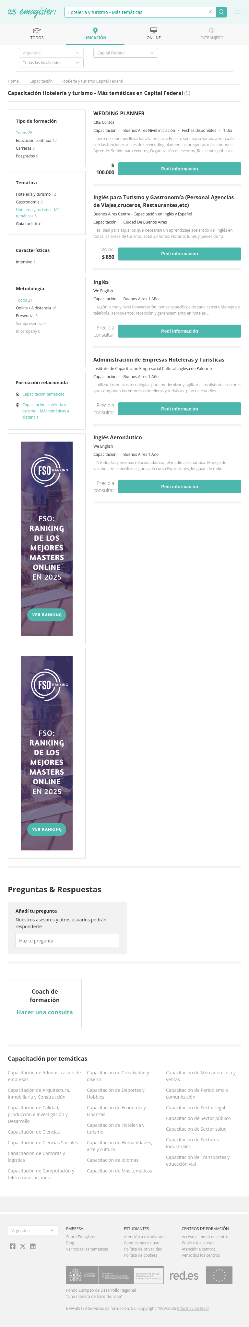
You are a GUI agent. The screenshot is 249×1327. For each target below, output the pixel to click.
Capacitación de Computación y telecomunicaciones (41, 1174)
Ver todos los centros (201, 1255)
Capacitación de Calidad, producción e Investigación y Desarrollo (38, 1114)
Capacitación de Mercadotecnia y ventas (201, 1075)
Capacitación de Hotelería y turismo (116, 1128)
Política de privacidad (143, 1249)
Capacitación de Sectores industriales (192, 1143)
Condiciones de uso (141, 1243)
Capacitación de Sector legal (195, 1107)
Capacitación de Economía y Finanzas (116, 1110)
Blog (70, 1243)
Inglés (101, 281)
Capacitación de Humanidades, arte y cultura (119, 1145)
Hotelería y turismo (34, 194)
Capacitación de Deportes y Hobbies (116, 1093)
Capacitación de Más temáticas (119, 1171)
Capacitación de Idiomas (112, 1160)
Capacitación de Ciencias (34, 1132)
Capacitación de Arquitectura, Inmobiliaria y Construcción (39, 1093)
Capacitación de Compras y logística (36, 1156)
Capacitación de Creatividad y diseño (118, 1075)
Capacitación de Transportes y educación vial (198, 1160)
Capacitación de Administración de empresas (44, 1075)
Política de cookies (140, 1255)
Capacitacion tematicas (43, 394)
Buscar (221, 12)
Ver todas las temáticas (87, 1249)
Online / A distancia (34, 308)
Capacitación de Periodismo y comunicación (197, 1093)
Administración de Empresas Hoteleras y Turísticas (158, 359)
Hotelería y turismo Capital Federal (91, 81)
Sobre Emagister (81, 1237)
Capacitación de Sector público (198, 1118)
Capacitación (41, 81)
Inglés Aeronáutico (117, 437)
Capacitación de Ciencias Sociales (43, 1142)
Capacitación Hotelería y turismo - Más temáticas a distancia (45, 411)
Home (13, 81)
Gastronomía (28, 202)
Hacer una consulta (45, 1012)
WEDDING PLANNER (119, 113)
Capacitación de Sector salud (196, 1129)
